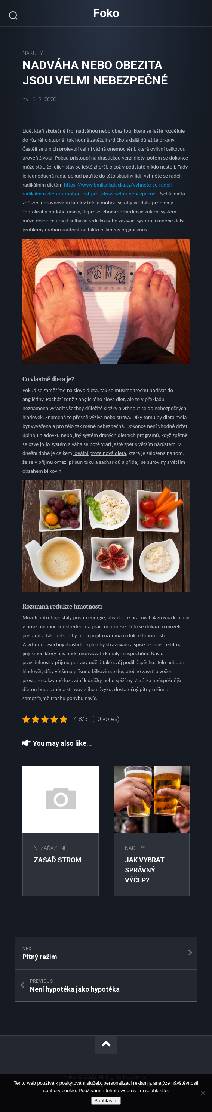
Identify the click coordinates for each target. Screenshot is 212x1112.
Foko (106, 13)
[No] (202, 1093)
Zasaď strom (58, 860)
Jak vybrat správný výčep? (145, 870)
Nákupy (32, 53)
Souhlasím (106, 1100)
